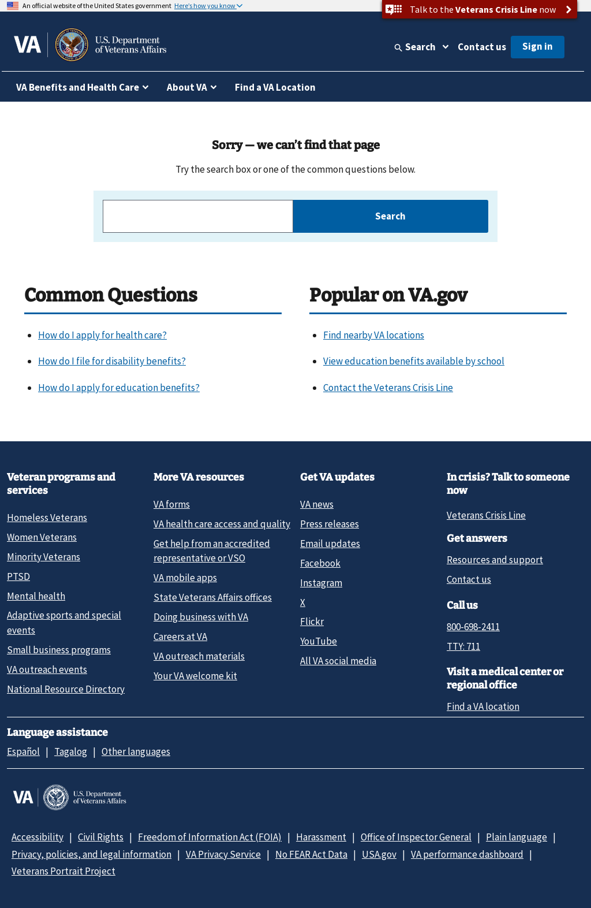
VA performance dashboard (467, 854)
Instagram (321, 582)
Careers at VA (180, 636)
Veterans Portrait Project (63, 871)
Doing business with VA (201, 617)
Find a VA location (483, 706)
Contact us (482, 46)
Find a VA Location (275, 87)
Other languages (136, 751)
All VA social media (338, 660)
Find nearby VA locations (373, 335)
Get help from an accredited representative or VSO (212, 550)
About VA (187, 87)
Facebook (320, 563)
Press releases (329, 524)
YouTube (318, 641)
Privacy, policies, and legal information (91, 854)
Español (23, 751)
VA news (317, 504)
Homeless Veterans (47, 517)
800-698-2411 (473, 626)
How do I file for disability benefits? (112, 361)
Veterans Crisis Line (486, 515)
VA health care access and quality (222, 524)
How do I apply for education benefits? (119, 387)
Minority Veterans (43, 556)
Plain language (516, 837)
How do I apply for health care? (102, 335)
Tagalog (70, 751)
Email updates (330, 543)
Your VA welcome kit (195, 675)
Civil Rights (101, 837)
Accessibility (37, 837)
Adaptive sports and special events (64, 622)
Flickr (312, 621)
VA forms (172, 504)
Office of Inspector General (416, 837)
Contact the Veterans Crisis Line (388, 387)
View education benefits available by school (413, 361)
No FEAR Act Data (311, 854)
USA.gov (379, 854)
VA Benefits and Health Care (77, 87)
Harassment (321, 837)
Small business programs (59, 649)
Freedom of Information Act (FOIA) (210, 837)
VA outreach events (47, 669)
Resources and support (495, 559)
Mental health (36, 596)
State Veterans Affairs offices (213, 597)
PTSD (18, 576)
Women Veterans (42, 537)
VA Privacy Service (223, 854)
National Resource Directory (66, 689)
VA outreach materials (199, 656)
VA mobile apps (185, 577)
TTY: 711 (463, 646)
